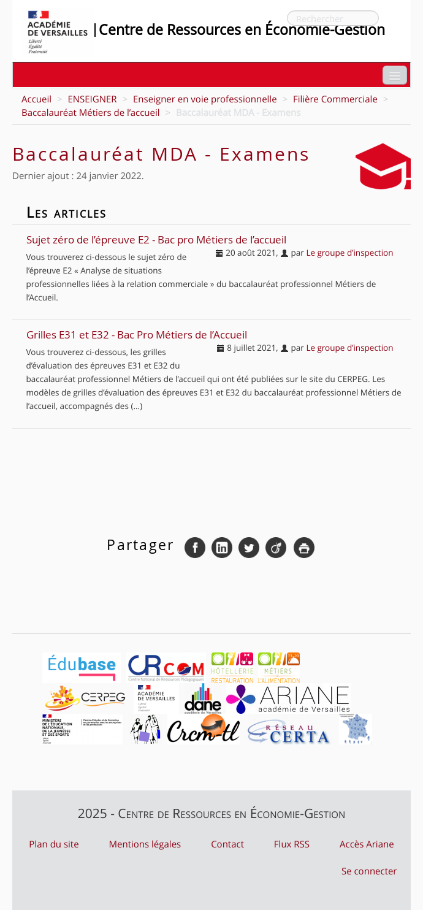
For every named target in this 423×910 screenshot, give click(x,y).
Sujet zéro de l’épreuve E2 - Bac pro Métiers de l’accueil (156, 240)
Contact (227, 844)
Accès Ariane (367, 844)
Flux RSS (292, 844)
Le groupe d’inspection (349, 252)
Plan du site (53, 844)
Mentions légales (145, 844)
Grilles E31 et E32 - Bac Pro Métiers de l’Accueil (136, 335)
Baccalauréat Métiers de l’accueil (90, 113)
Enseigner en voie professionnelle (205, 99)
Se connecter (369, 871)
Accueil (36, 99)
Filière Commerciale (335, 99)
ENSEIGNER (91, 99)
